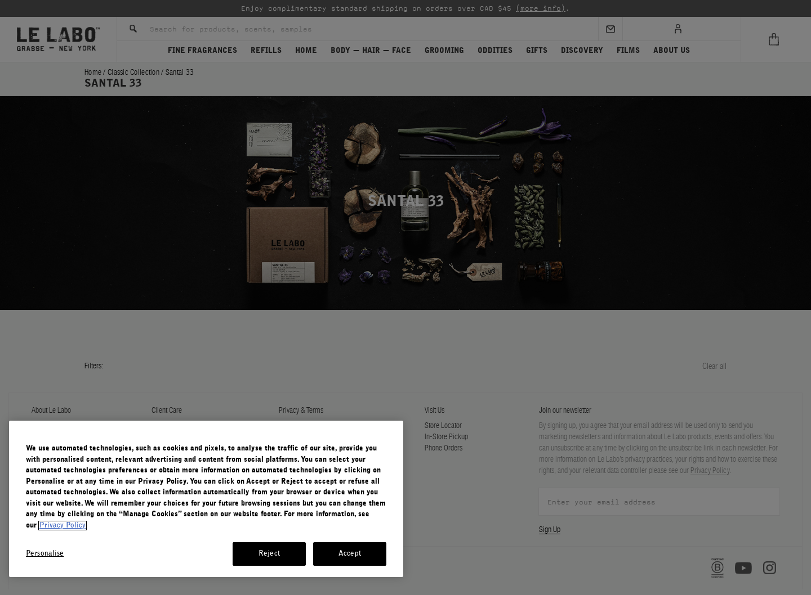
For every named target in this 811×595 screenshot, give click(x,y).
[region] (206, 499)
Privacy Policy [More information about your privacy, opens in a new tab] (62, 525)
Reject (269, 553)
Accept (349, 553)
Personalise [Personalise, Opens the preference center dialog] (45, 553)
